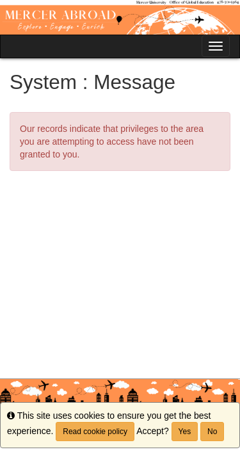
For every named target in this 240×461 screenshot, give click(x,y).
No (212, 431)
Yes (185, 431)
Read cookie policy (95, 431)
